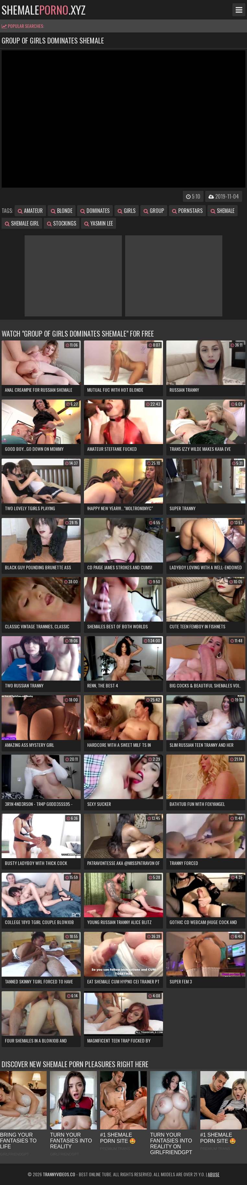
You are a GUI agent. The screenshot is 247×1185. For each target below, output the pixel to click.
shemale (222, 211)
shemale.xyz (44, 9)
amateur (30, 211)
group (154, 211)
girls (126, 211)
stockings (61, 223)
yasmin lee (98, 223)
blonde (61, 211)
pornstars (187, 211)
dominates (95, 211)
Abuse (213, 1174)
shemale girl (22, 223)
